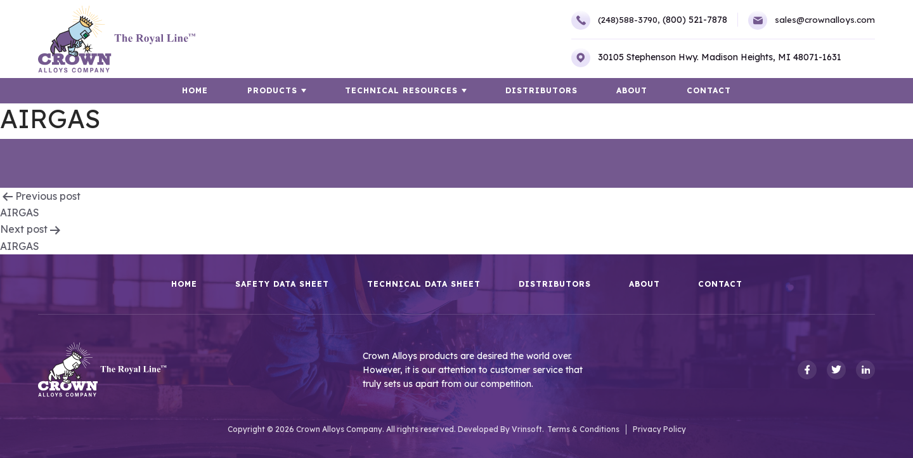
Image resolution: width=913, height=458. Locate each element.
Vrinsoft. (528, 429)
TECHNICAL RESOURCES (402, 90)
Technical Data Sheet (424, 284)
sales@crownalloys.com (810, 20)
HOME (197, 90)
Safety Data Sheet (282, 284)
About (631, 90)
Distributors (541, 90)
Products (274, 90)
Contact (707, 90)
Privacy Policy (659, 429)
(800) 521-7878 (693, 19)
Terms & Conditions (583, 429)
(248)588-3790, (612, 20)
